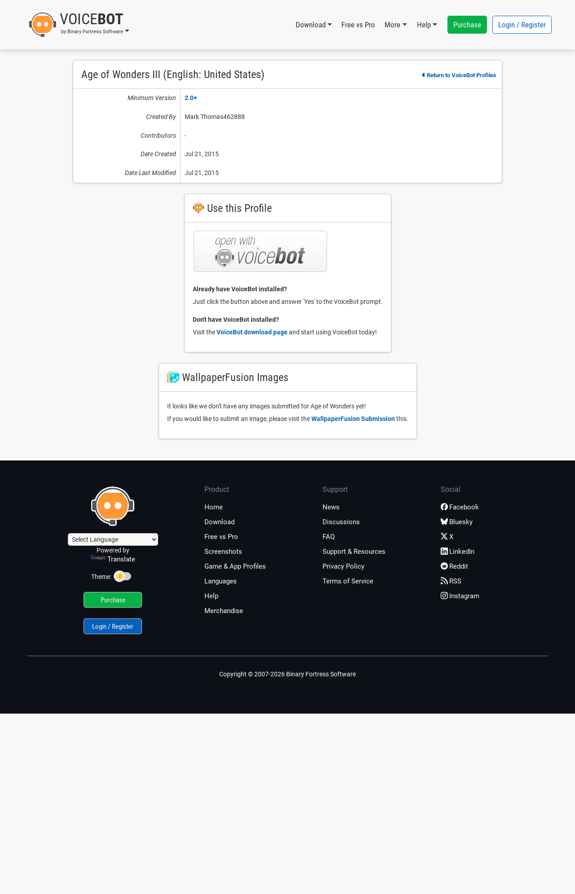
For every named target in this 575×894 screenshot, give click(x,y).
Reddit (454, 566)
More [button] (392, 24)
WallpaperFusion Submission (353, 418)
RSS (451, 581)
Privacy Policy (343, 566)
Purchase (467, 24)
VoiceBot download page (252, 332)
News (331, 507)
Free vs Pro (358, 24)
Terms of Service (348, 581)
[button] (78, 24)
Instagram (460, 596)
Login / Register (522, 24)
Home (213, 507)
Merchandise (223, 611)
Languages (220, 581)
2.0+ (191, 97)
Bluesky (457, 522)
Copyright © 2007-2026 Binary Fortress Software (287, 674)
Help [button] (424, 24)
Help (211, 596)
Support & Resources (354, 552)
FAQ (329, 537)
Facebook (460, 507)
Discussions (341, 522)
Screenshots (223, 552)
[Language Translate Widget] (113, 539)
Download (219, 522)
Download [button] (311, 24)
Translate (113, 559)
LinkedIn (457, 552)
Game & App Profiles (235, 566)
